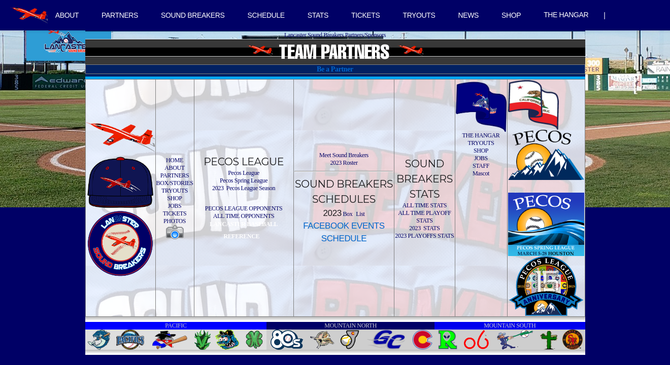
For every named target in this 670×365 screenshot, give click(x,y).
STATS (318, 15)
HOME (174, 160)
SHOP (511, 15)
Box (347, 213)
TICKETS (365, 15)
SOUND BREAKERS (192, 15)
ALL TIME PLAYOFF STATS (424, 216)
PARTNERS (120, 15)
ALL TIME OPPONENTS (244, 216)
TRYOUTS (419, 15)
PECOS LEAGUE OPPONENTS (243, 208)
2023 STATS (424, 228)
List (360, 213)
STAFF (481, 165)
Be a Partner (335, 69)
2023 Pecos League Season (243, 188)
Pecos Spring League (243, 180)
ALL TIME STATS (425, 205)
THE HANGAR (566, 15)
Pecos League (243, 172)
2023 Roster (343, 162)
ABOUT (67, 15)
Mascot (481, 173)
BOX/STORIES (174, 183)
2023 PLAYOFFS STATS (424, 235)
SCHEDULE (266, 15)
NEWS (468, 15)
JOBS (175, 205)
